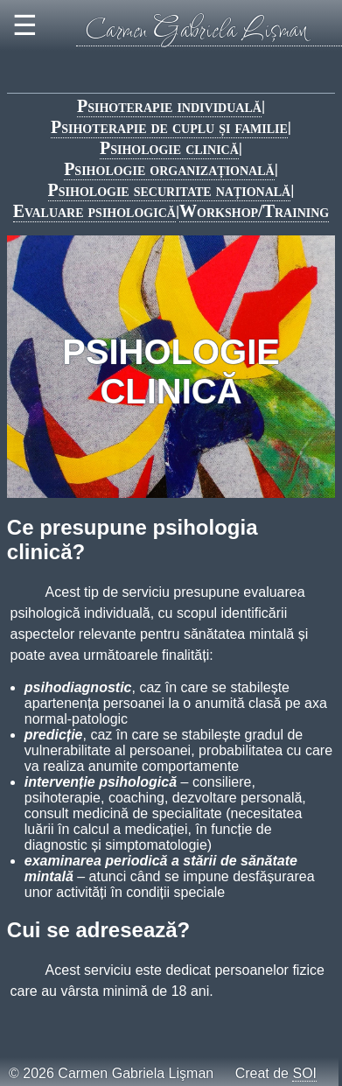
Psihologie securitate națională (169, 190)
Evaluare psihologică (94, 211)
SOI (304, 1073)
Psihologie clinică (169, 148)
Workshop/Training (254, 211)
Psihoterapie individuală (169, 106)
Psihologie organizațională (169, 169)
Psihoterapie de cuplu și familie (169, 127)
